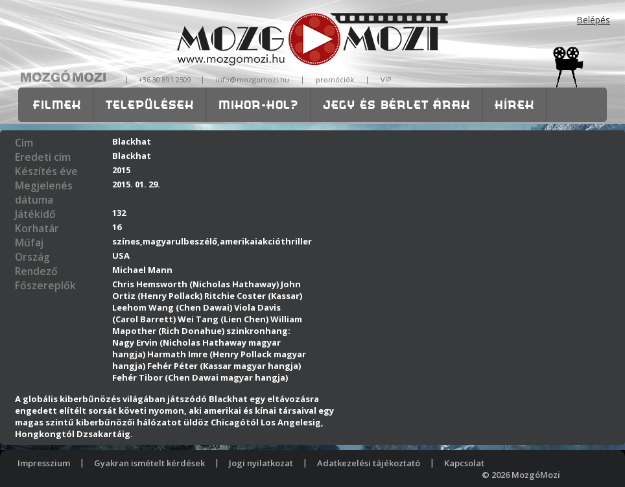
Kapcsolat (464, 463)
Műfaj (29, 242)
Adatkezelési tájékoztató (368, 463)
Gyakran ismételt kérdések (149, 463)
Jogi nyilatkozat (261, 463)
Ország (32, 257)
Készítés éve (46, 171)
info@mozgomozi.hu (252, 79)
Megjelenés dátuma (44, 192)
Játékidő (35, 214)
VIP (386, 79)
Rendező (36, 271)
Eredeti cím (43, 157)
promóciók (335, 79)
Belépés (593, 20)
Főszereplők (45, 285)
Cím (24, 143)
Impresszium (44, 463)
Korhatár (37, 228)
